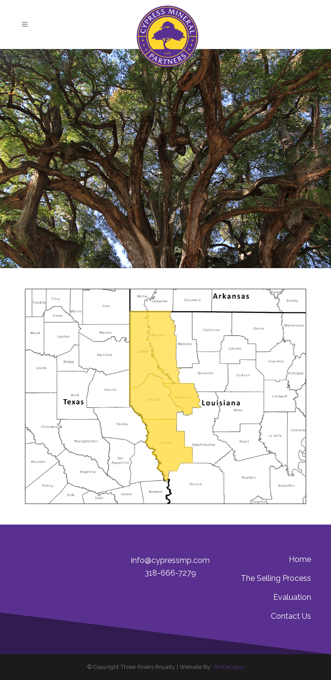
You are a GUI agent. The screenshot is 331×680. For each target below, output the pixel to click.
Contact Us (291, 616)
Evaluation (292, 597)
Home (300, 559)
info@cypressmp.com (170, 560)
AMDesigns (229, 666)
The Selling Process (276, 578)
